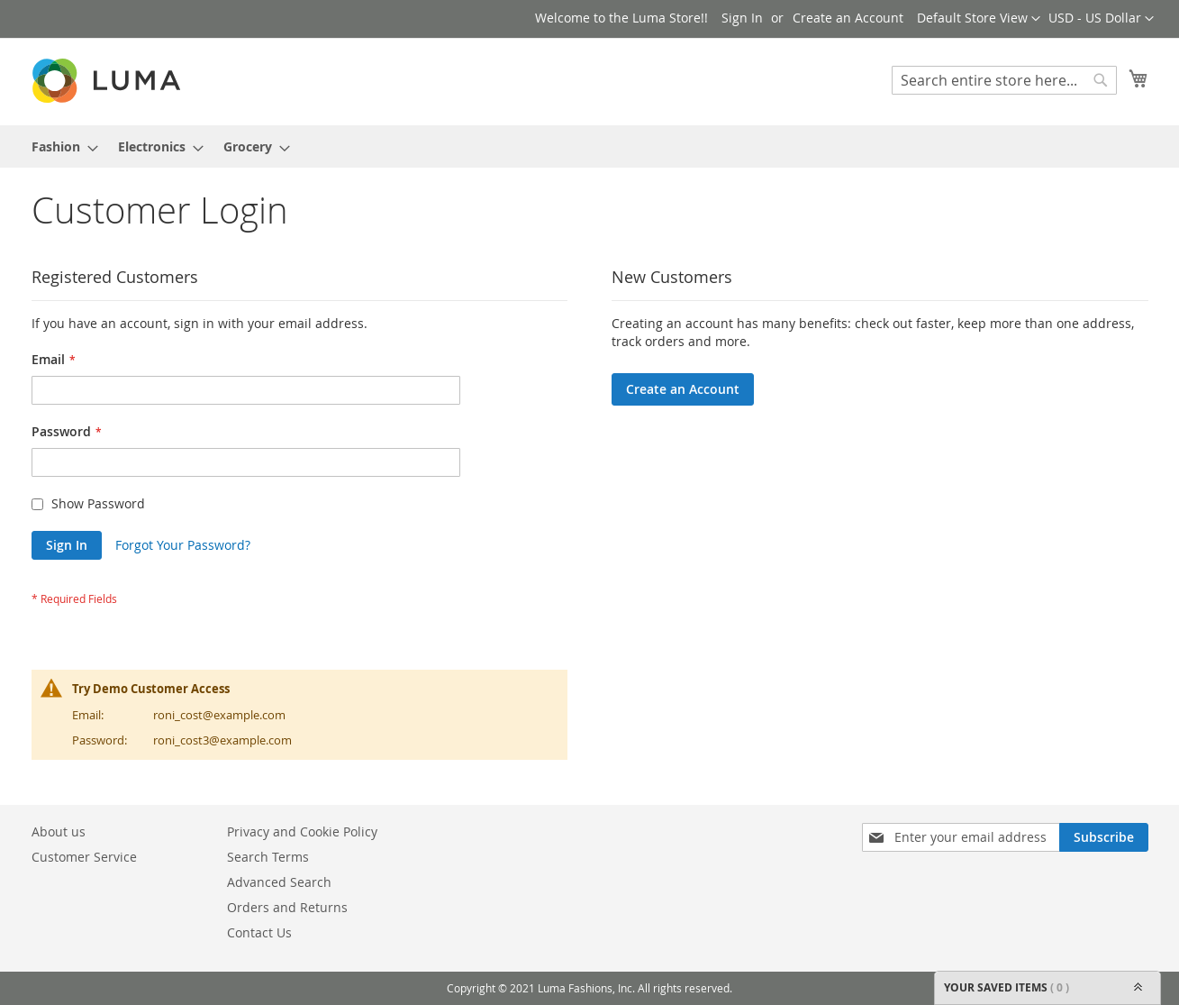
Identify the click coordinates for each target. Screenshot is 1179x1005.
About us (59, 831)
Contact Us (259, 932)
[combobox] (1004, 80)
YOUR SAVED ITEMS (1047, 988)
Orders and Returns (287, 907)
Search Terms (268, 856)
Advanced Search (279, 882)
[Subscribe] (1103, 837)
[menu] (590, 146)
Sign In (742, 17)
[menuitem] (59, 146)
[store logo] (108, 81)
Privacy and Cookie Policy (302, 831)
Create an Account (848, 17)
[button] (1101, 19)
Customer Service (84, 856)
